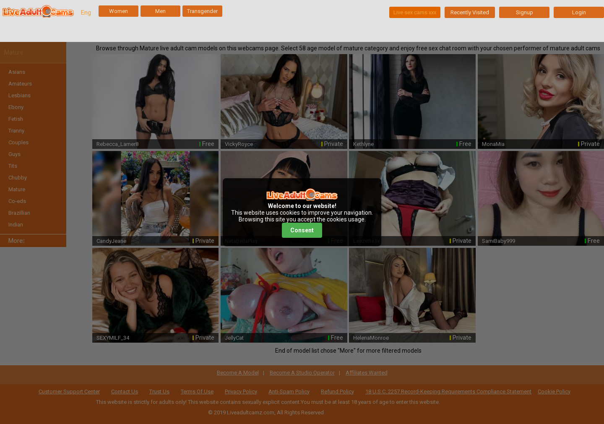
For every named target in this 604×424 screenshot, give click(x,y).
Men (160, 11)
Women (118, 11)
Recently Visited (469, 12)
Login (579, 12)
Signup (524, 12)
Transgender (202, 11)
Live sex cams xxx (414, 12)
